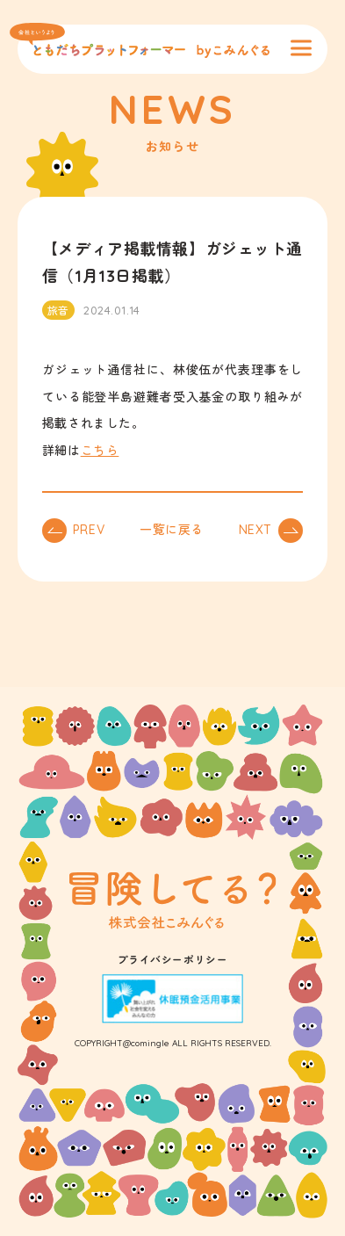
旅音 (58, 310)
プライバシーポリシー (173, 959)
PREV (88, 530)
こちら (100, 451)
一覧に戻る (172, 530)
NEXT (255, 530)
